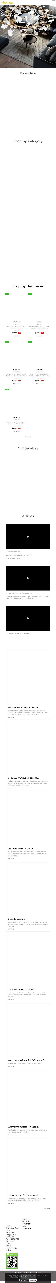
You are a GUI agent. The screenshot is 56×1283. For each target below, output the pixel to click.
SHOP (24, 1226)
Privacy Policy (14, 1277)
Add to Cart (16, 336)
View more (11, 717)
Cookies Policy (24, 1277)
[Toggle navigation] (54, 2)
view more (28, 437)
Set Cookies (24, 1280)
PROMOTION (26, 1224)
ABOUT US (26, 1221)
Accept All (33, 1280)
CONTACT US (27, 1229)
